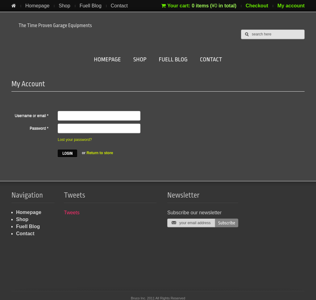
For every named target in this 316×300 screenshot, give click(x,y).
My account (291, 5)
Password (39, 128)
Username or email (31, 115)
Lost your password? (75, 140)
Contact (119, 5)
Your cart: (198, 5)
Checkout (257, 5)
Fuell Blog (91, 5)
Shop (64, 5)
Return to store (100, 153)
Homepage (37, 5)
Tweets (72, 212)
